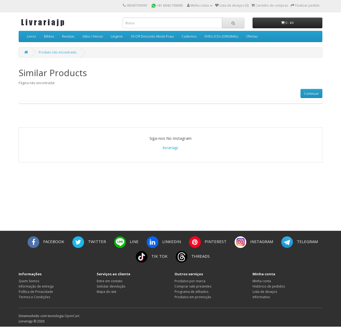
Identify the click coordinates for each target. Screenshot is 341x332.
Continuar (311, 93)
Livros (31, 36)
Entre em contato (110, 281)
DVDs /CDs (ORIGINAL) (221, 36)
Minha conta (262, 281)
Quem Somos (29, 281)
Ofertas (252, 36)
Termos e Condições (34, 297)
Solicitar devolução (111, 286)
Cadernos (189, 36)
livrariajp (170, 147)
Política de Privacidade (36, 291)
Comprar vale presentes (192, 286)
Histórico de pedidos (269, 286)
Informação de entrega (36, 286)
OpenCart (71, 316)
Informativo (261, 297)
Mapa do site (106, 291)
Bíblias (49, 36)
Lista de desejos (265, 291)
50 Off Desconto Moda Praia (152, 36)
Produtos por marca (189, 281)
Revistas (68, 36)
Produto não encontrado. (58, 52)
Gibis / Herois (92, 36)
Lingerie (117, 36)
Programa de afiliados (191, 291)
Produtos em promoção (192, 297)
